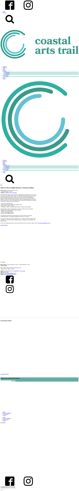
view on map (22, 270)
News (4, 77)
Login (4, 11)
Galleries (5, 66)
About (4, 78)
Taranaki (7, 73)
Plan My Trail (5, 75)
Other (11, 192)
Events (4, 69)
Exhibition (7, 192)
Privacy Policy (6, 414)
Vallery (6, 76)
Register (4, 12)
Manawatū (7, 74)
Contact (4, 415)
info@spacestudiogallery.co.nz (44, 223)
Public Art (5, 67)
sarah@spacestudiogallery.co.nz (10, 274)
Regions (4, 71)
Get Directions (16, 270)
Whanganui (7, 72)
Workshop (15, 192)
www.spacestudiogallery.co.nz (10, 273)
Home (4, 411)
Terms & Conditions (7, 413)
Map (4, 68)
